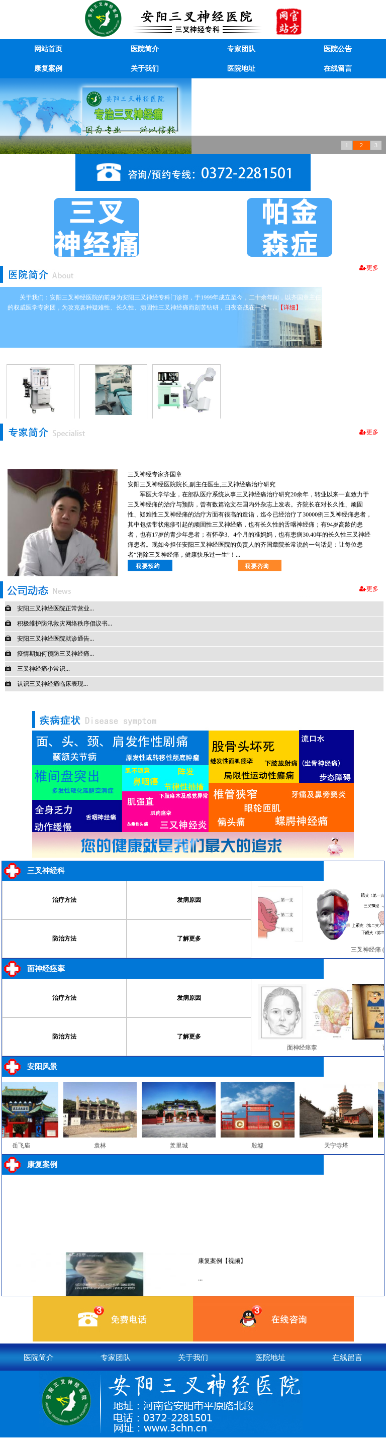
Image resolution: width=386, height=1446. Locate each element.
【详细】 (289, 307)
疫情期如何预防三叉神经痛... (49, 653)
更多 (368, 267)
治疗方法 (64, 899)
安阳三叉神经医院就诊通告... (49, 638)
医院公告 (338, 49)
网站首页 (48, 49)
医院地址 (241, 68)
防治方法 (64, 938)
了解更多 (189, 938)
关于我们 (145, 68)
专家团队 (241, 49)
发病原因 (189, 899)
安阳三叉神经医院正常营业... (49, 608)
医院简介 (145, 49)
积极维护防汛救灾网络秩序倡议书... (58, 623)
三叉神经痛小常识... (37, 668)
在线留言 (338, 68)
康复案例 (48, 68)
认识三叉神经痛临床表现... (46, 683)
